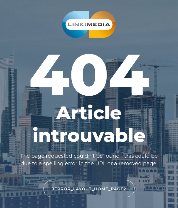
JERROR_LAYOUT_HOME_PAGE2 (89, 189)
